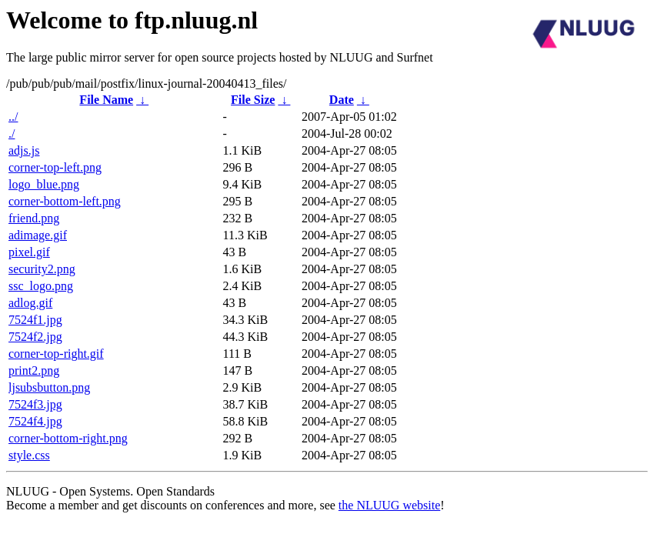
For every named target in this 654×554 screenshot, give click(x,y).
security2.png (41, 268)
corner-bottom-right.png (68, 438)
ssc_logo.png (40, 285)
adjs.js (23, 150)
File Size (253, 99)
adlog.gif (30, 302)
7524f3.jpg (35, 404)
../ (13, 116)
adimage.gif (37, 235)
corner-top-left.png (55, 167)
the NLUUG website (389, 505)
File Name (106, 99)
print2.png (33, 370)
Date (341, 99)
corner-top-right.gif (56, 353)
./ (11, 133)
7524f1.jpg (35, 319)
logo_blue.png (43, 184)
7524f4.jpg (35, 421)
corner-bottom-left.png (64, 201)
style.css (29, 455)
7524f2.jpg (35, 336)
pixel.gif (29, 252)
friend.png (33, 218)
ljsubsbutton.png (49, 387)
